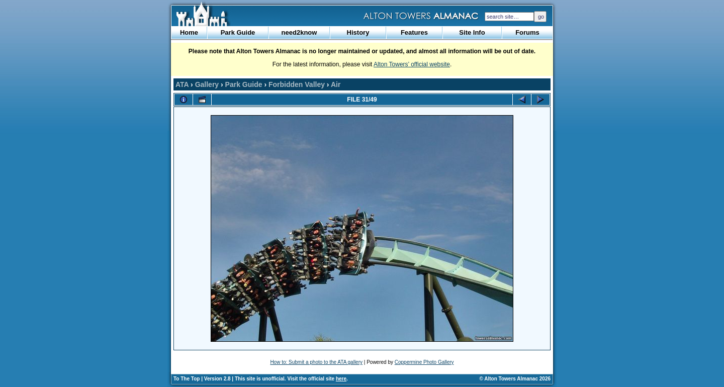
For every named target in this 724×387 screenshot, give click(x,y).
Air (335, 84)
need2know (299, 32)
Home (189, 32)
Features (414, 32)
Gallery (207, 84)
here (341, 378)
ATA (182, 84)
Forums (527, 32)
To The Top (186, 378)
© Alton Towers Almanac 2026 (515, 378)
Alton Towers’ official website (412, 64)
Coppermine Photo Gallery (424, 362)
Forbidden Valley (296, 84)
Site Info (472, 32)
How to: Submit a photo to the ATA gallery (316, 362)
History (358, 32)
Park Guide (238, 32)
